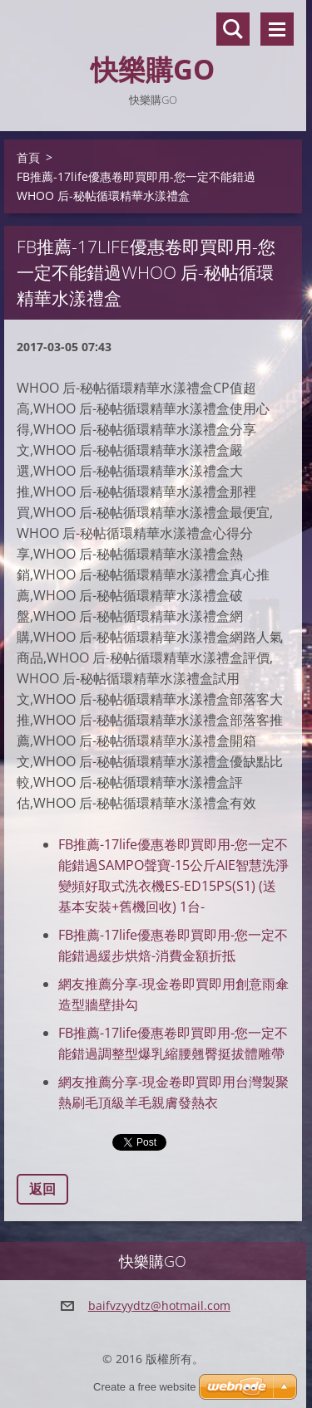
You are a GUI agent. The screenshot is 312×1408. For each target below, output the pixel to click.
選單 (277, 29)
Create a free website (144, 1387)
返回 (42, 1189)
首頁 (28, 157)
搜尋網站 (233, 29)
